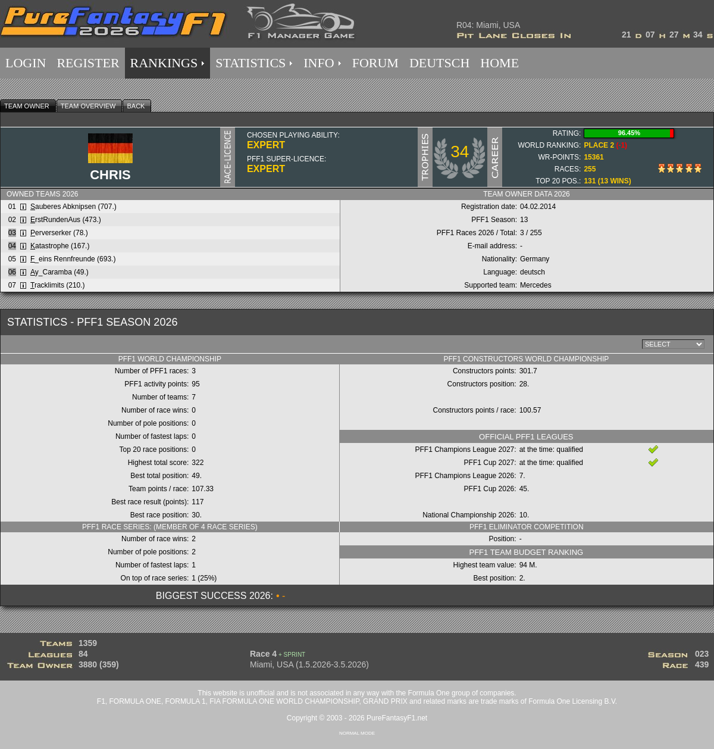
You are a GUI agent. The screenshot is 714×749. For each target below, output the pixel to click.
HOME (499, 62)
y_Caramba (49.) (59, 272)
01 (12, 206)
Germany (534, 259)
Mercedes (536, 285)
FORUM (375, 62)
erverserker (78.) (59, 233)
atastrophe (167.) (59, 246)
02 (12, 220)
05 (12, 259)
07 (12, 285)
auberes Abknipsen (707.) (73, 206)
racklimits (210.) (57, 285)
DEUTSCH (439, 62)
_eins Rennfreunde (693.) (72, 259)
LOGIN (25, 62)
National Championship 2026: (469, 515)
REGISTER (88, 62)
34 (459, 151)
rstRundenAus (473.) (65, 220)
